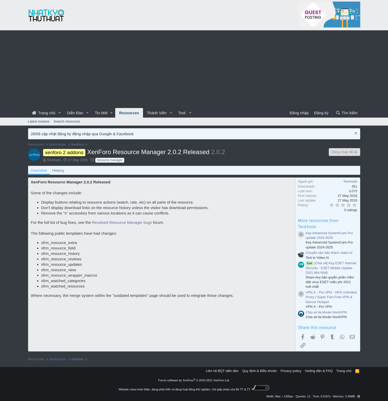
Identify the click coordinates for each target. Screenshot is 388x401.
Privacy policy (291, 371)
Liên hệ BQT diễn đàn (222, 371)
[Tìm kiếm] (346, 113)
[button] (59, 113)
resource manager (109, 160)
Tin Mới (101, 113)
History (58, 170)
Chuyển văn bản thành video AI (329, 253)
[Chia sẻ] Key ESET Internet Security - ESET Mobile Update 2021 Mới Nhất (331, 267)
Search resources (67, 121)
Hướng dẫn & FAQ (318, 371)
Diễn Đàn (75, 113)
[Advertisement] (194, 69)
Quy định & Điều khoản (259, 371)
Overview (39, 170)
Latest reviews (39, 121)
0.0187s (326, 396)
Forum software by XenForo (194, 380)
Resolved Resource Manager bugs (122, 222)
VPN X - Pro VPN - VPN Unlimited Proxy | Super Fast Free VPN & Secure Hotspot (331, 297)
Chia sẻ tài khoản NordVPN (326, 312)
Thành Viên (157, 113)
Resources (129, 113)
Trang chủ (44, 113)
